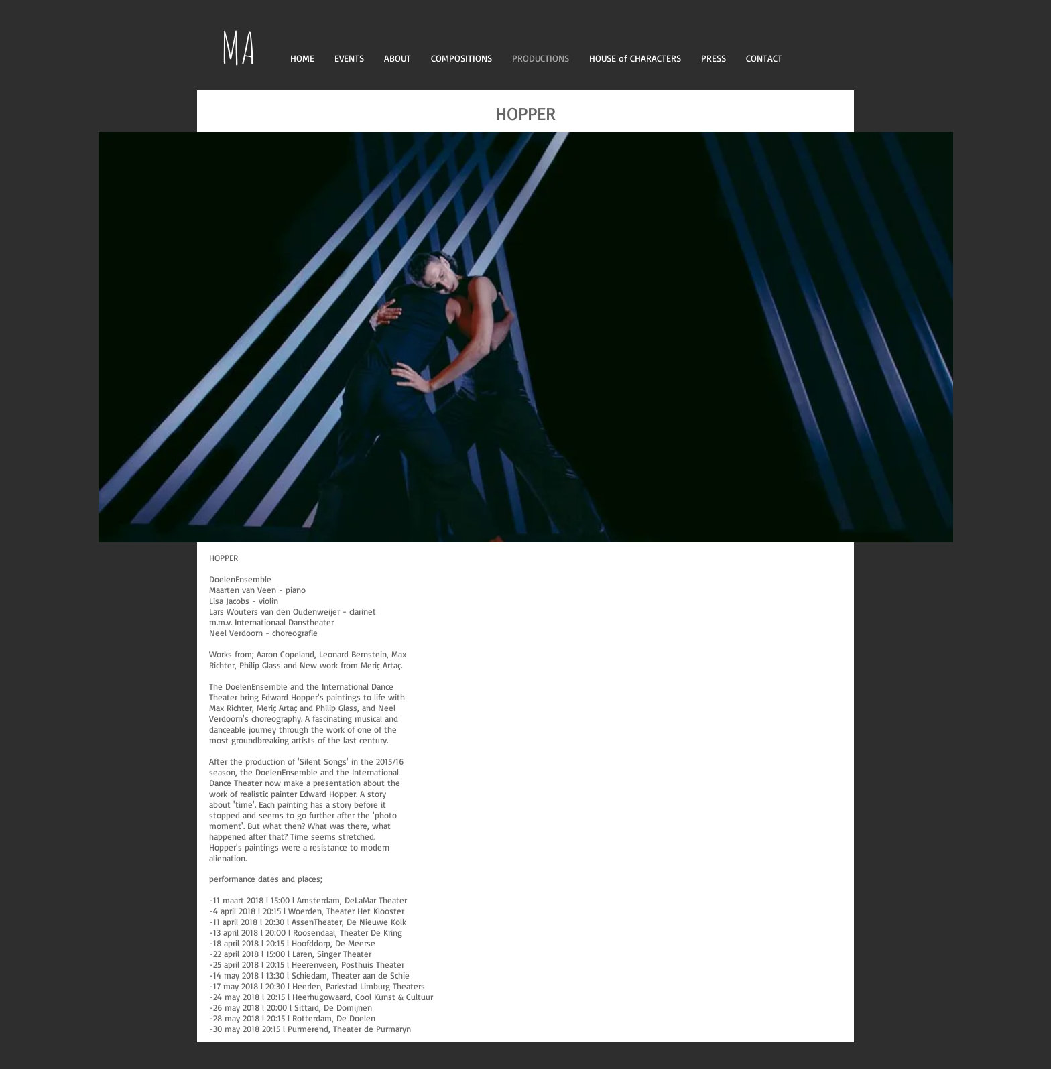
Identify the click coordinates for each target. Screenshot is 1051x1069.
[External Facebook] (636, 708)
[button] (526, 337)
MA (238, 47)
